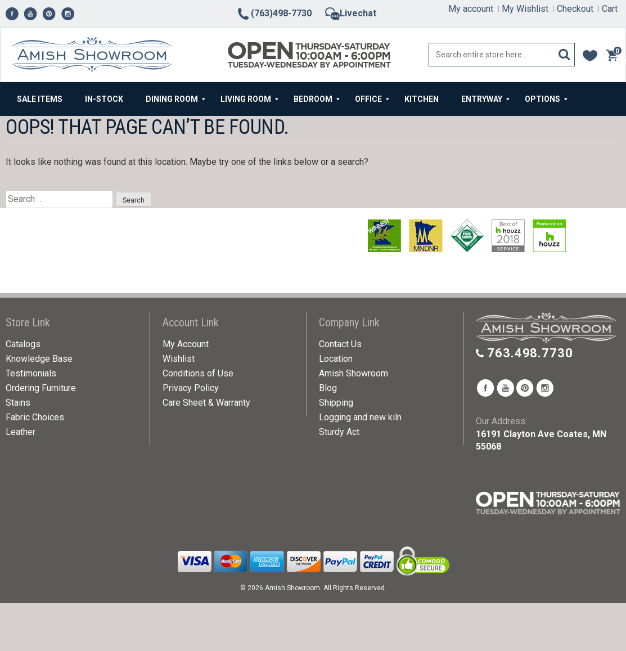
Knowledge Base (39, 358)
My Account (186, 344)
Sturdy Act (339, 431)
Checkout (575, 8)
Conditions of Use (198, 373)
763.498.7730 (530, 353)
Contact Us (340, 344)
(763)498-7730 (274, 13)
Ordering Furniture (41, 388)
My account (470, 8)
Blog (328, 388)
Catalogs (23, 344)
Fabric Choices (35, 417)
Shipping (336, 402)
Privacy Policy (191, 388)
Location (336, 358)
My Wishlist (525, 8)
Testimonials (31, 373)
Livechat (350, 13)
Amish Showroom (353, 373)
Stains (18, 402)
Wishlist (179, 358)
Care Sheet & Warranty (206, 402)
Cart (610, 8)
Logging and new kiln (360, 417)
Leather (20, 431)
